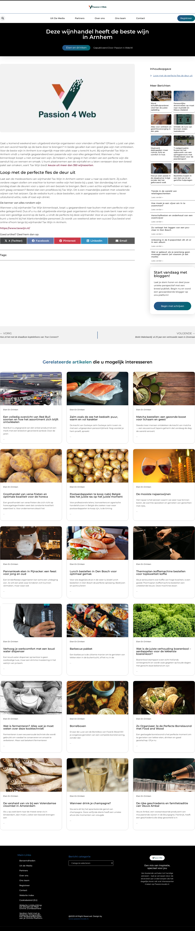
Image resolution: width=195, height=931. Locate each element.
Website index (26, 895)
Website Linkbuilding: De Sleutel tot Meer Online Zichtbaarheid (30, 907)
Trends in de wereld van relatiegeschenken (164, 192)
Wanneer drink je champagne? (90, 803)
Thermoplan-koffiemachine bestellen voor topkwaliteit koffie (161, 572)
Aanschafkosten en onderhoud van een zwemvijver (172, 216)
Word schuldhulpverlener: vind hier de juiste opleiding (160, 106)
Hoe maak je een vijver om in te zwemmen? (168, 204)
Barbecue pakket (81, 648)
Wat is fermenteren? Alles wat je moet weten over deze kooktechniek (28, 727)
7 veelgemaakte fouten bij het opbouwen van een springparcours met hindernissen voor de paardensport (183, 153)
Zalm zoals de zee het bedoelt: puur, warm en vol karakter (94, 418)
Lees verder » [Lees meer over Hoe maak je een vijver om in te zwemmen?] (157, 209)
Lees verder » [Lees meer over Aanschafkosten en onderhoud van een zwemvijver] (157, 222)
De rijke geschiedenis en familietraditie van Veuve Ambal (162, 804)
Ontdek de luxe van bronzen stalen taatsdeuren (183, 129)
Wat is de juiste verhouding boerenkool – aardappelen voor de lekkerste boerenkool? (163, 651)
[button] (2, 18)
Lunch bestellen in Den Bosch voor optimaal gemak (93, 572)
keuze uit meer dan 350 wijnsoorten (70, 165)
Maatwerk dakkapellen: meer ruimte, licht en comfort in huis (159, 151)
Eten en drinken (76, 47)
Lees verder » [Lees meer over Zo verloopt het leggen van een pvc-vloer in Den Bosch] (157, 234)
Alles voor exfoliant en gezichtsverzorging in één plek (161, 129)
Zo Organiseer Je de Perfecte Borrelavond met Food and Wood (164, 727)
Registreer (24, 885)
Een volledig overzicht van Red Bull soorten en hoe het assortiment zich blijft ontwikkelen (30, 419)
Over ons (100, 18)
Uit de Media (25, 866)
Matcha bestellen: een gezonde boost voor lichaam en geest (161, 418)
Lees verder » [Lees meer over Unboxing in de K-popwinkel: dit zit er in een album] (157, 246)
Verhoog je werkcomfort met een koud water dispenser (29, 650)
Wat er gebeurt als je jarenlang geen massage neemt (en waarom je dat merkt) (170, 254)
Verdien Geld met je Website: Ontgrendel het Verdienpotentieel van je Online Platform (30, 915)
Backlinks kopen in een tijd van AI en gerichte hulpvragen (183, 178)
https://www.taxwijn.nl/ (15, 228)
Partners (79, 18)
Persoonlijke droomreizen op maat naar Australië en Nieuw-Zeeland (184, 106)
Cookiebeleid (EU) (28, 900)
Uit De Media (57, 18)
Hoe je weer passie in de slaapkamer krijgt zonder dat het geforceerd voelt (161, 179)
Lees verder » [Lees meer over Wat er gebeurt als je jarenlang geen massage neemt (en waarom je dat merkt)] (157, 261)
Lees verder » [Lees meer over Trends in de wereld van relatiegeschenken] (157, 197)
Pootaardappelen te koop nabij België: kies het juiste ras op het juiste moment (96, 495)
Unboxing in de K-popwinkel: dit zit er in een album (171, 241)
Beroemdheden (27, 861)
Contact (140, 18)
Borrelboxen (78, 726)
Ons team (120, 18)
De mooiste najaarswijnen (153, 494)
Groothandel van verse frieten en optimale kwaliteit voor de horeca (25, 495)
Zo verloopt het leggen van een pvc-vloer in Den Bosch (170, 228)
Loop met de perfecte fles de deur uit (173, 75)
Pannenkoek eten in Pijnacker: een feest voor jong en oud (29, 572)
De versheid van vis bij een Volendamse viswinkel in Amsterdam (29, 804)
